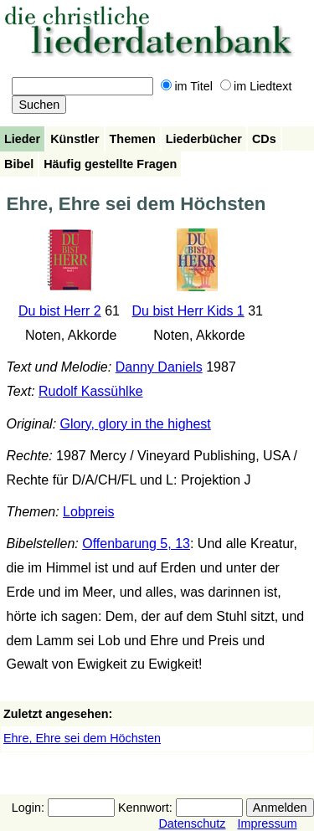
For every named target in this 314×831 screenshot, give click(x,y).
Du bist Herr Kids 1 (188, 311)
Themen (133, 139)
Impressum (266, 823)
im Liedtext (256, 86)
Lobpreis (88, 512)
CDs (264, 139)
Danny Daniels (159, 367)
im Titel (187, 86)
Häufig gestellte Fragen (110, 164)
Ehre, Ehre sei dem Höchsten (82, 738)
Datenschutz (191, 823)
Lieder (22, 139)
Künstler (74, 139)
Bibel (18, 164)
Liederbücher (204, 139)
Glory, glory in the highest (135, 424)
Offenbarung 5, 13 (136, 543)
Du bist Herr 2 (59, 311)
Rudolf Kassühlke (91, 391)
